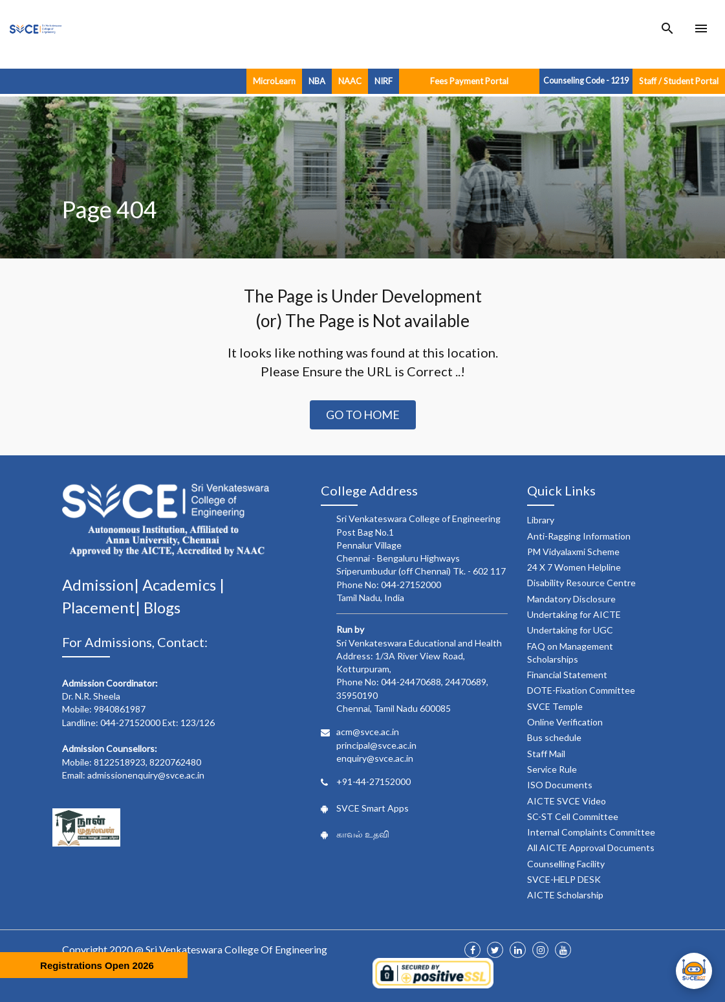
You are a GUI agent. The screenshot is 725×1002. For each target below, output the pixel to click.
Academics (180, 584)
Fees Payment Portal (469, 81)
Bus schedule (554, 737)
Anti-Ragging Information (579, 535)
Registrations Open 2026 (97, 965)
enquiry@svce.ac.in (374, 758)
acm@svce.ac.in (367, 731)
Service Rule (552, 769)
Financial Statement (567, 674)
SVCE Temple (555, 706)
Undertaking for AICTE (574, 614)
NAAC (350, 81)
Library (540, 519)
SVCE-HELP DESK (564, 879)
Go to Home (363, 414)
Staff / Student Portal (679, 81)
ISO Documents (559, 784)
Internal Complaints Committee (591, 831)
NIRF (383, 81)
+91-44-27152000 (373, 781)
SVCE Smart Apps (372, 808)
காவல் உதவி (362, 833)
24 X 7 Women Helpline (574, 567)
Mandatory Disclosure (571, 598)
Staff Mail (546, 753)
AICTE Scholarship (565, 894)
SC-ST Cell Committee (572, 816)
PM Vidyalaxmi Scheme (573, 551)
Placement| (103, 607)
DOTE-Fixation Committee (581, 690)
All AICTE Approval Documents (591, 847)
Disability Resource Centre (581, 582)
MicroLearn (274, 81)
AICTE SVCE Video (566, 800)
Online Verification (565, 721)
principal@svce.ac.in (376, 745)
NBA (316, 81)
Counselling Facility (566, 863)
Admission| (102, 584)
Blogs (162, 607)
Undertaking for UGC (570, 629)
